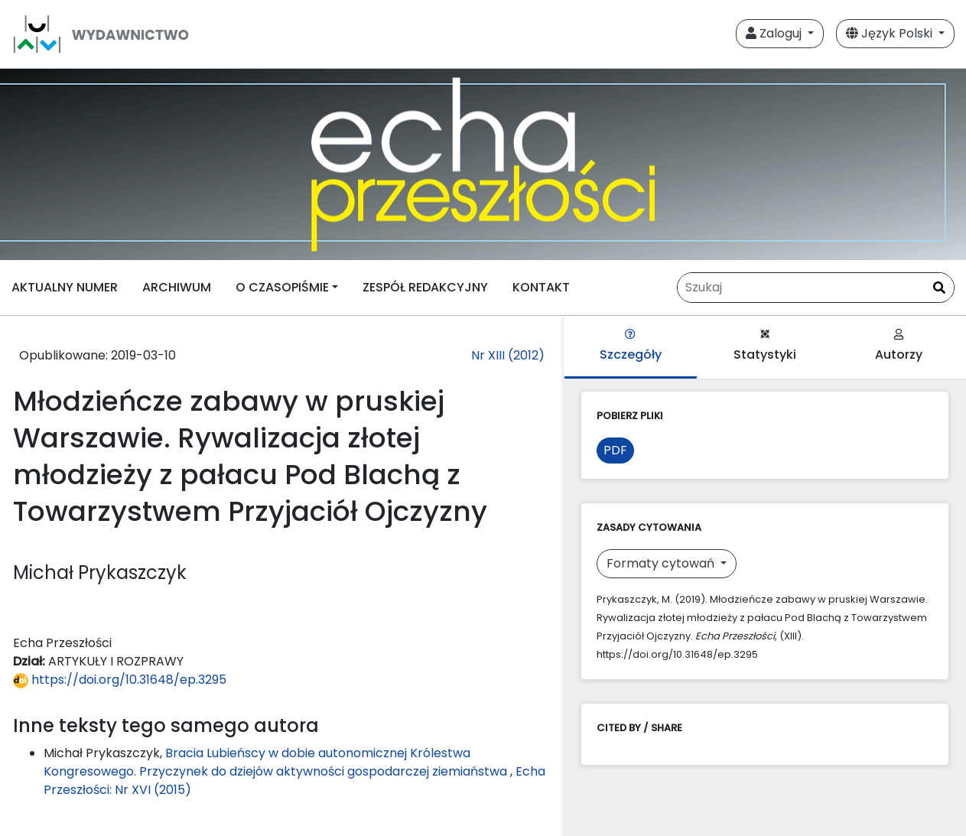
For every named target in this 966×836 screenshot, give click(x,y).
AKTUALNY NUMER (64, 287)
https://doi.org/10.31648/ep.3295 (119, 679)
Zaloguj (775, 33)
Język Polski (890, 33)
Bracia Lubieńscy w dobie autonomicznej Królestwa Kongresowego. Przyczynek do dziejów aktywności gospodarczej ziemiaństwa (277, 762)
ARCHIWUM (176, 287)
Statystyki (764, 346)
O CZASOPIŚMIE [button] (282, 287)
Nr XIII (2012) (508, 355)
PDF (615, 450)
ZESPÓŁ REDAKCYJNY (425, 287)
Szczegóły (631, 346)
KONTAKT (541, 287)
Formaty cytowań (662, 563)
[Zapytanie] (816, 287)
